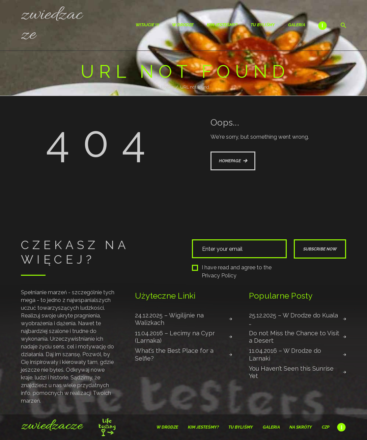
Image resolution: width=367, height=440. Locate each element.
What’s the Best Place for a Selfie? (174, 354)
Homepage (230, 160)
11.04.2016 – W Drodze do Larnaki (285, 354)
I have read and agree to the (232, 271)
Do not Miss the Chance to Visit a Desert (294, 337)
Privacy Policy (219, 275)
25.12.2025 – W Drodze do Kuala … (293, 319)
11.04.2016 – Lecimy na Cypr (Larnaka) (175, 337)
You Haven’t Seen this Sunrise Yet (291, 372)
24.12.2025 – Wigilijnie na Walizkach (169, 319)
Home (167, 87)
